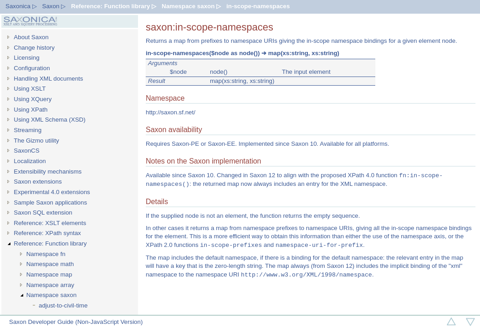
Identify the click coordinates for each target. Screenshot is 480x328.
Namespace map (49, 274)
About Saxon (31, 37)
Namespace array (50, 285)
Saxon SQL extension (43, 212)
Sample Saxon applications (50, 202)
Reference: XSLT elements (50, 223)
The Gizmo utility (36, 140)
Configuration (32, 68)
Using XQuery (32, 99)
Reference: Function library (50, 243)
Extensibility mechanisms (48, 171)
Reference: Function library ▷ (113, 6)
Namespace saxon (51, 295)
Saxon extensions (37, 181)
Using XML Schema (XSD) (49, 119)
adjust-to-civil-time (63, 305)
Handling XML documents (48, 78)
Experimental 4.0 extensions (52, 192)
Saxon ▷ (54, 6)
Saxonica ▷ (21, 6)
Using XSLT (30, 88)
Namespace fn (46, 254)
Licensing (26, 57)
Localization (30, 161)
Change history (34, 47)
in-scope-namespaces (258, 6)
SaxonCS (26, 150)
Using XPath (30, 109)
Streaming (27, 130)
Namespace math (50, 264)
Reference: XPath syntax (47, 233)
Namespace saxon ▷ (191, 6)
